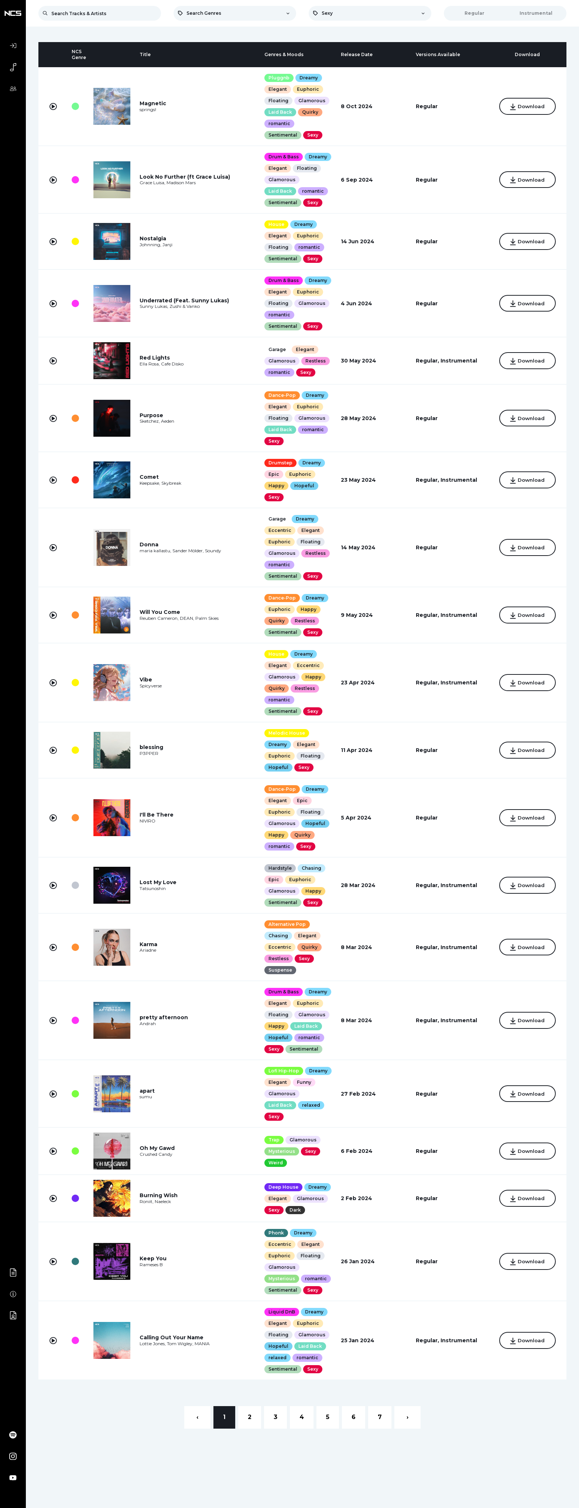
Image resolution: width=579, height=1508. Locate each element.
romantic (279, 123)
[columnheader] (53, 54)
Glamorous (311, 100)
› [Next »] (407, 1417)
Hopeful (304, 485)
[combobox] (235, 13)
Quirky (310, 112)
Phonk (276, 1233)
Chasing (311, 868)
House (276, 224)
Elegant (277, 89)
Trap (273, 1140)
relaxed (311, 1105)
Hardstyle (279, 868)
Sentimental (282, 135)
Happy (276, 485)
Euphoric (308, 89)
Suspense (280, 970)
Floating (278, 100)
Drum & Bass (283, 156)
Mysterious (281, 1151)
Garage (276, 349)
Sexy (312, 135)
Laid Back (280, 112)
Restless (315, 361)
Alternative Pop (286, 924)
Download (527, 107)
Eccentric (279, 530)
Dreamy (308, 77)
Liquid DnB (281, 1312)
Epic (273, 474)
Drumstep (280, 463)
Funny (304, 1082)
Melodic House (286, 733)
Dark (295, 1210)
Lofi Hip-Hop (283, 1071)
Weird (275, 1162)
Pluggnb (278, 77)
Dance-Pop (281, 395)
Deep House (283, 1187)
